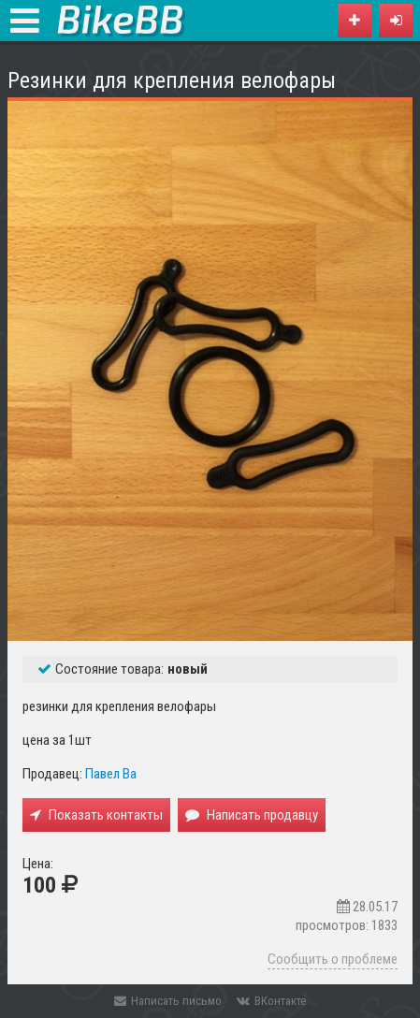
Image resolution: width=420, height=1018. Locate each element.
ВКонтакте (271, 1001)
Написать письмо (168, 1001)
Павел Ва (111, 773)
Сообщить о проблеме (333, 959)
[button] (396, 20)
